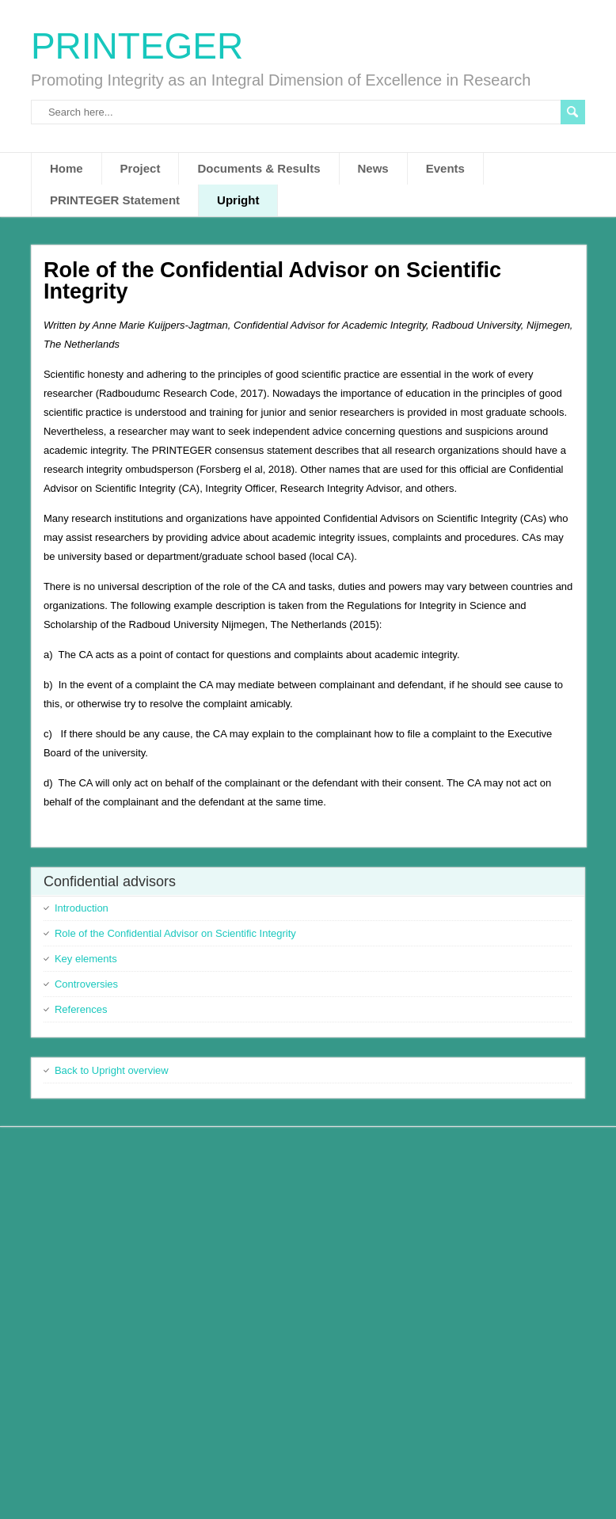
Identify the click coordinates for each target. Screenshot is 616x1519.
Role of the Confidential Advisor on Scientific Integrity (175, 933)
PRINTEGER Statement (115, 200)
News (373, 168)
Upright (238, 200)
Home (66, 168)
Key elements (86, 959)
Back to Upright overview (112, 1070)
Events (445, 168)
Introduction (81, 908)
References (81, 1009)
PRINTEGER (137, 46)
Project (140, 168)
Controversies (86, 984)
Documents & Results (258, 168)
